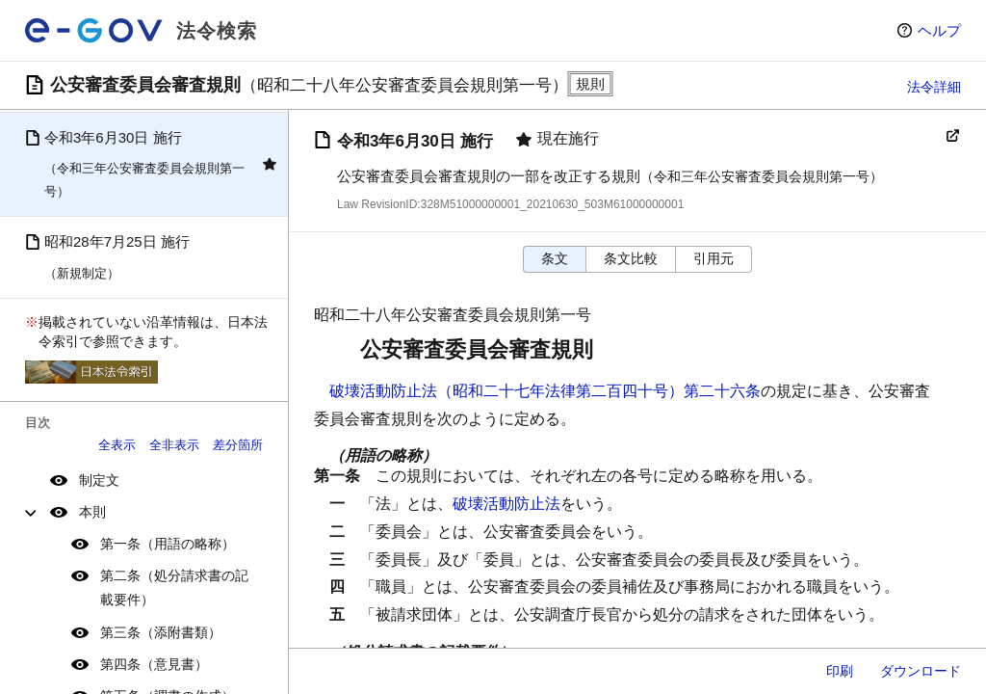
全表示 (117, 445)
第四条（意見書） (154, 664)
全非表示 (174, 445)
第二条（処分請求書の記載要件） (174, 587)
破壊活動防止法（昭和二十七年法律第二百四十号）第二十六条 (545, 391)
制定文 (99, 480)
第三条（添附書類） (160, 632)
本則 (92, 512)
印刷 (839, 671)
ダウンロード (920, 671)
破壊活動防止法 (506, 503)
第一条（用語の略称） (167, 543)
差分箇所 (238, 445)
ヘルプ (939, 30)
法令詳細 (934, 86)
